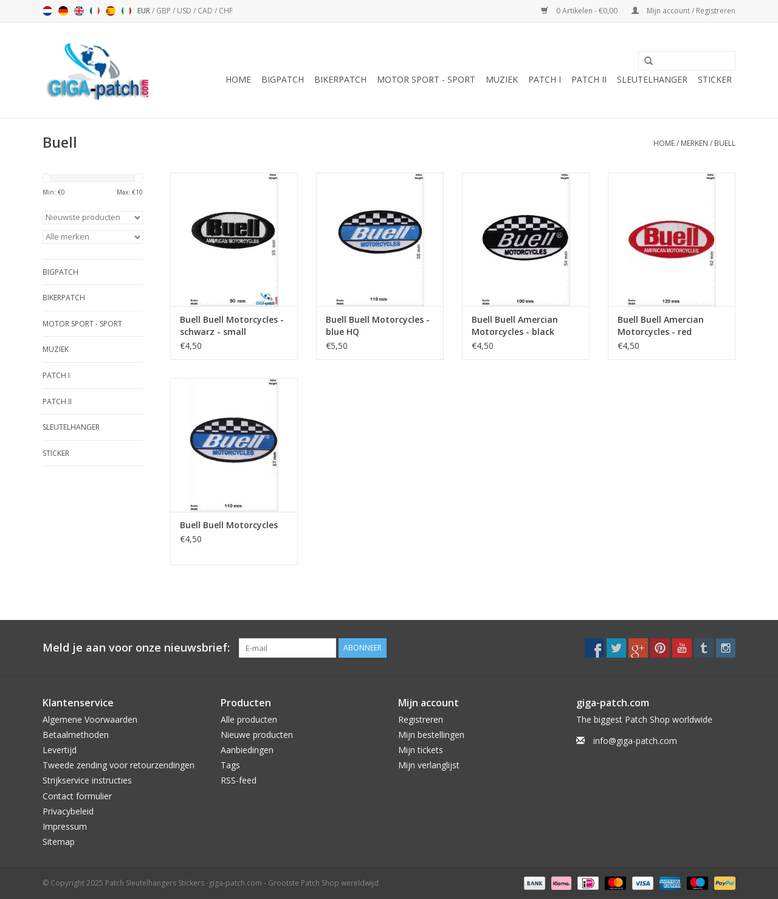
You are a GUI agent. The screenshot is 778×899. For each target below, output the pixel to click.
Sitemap (59, 841)
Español (110, 11)
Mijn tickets (420, 750)
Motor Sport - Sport (426, 79)
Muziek (502, 79)
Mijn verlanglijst (429, 765)
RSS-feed (238, 780)
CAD (206, 10)
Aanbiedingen (247, 750)
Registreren (420, 719)
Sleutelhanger (652, 79)
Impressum (65, 826)
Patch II (589, 79)
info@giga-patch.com (635, 740)
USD (185, 10)
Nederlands (47, 11)
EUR (144, 10)
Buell (724, 143)
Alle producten (249, 719)
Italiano (126, 11)
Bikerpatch (340, 79)
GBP (164, 10)
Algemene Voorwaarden (90, 719)
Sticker (715, 79)
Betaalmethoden (76, 734)
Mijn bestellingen (431, 734)
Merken (694, 143)
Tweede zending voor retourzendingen (118, 765)
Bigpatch (282, 79)
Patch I (544, 79)
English (79, 11)
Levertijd (60, 750)
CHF (226, 10)
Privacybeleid (68, 811)
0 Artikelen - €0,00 (580, 10)
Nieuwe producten (257, 734)
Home (238, 79)
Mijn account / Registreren (683, 10)
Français (95, 11)
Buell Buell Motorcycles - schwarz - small (232, 325)
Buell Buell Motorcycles (229, 525)
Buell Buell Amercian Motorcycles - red (661, 325)
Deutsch (63, 11)
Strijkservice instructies (87, 780)
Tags (230, 765)
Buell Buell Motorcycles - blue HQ (378, 325)
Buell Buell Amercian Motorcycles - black (515, 325)
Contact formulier (77, 796)
